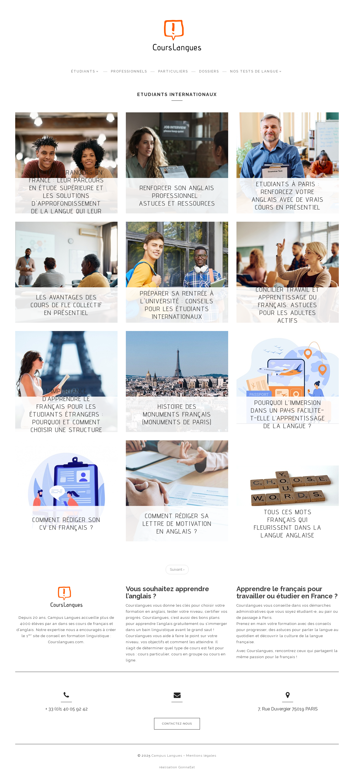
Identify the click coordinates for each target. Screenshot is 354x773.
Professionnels (129, 71)
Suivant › (177, 569)
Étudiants (85, 71)
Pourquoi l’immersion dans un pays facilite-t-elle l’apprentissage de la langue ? (287, 414)
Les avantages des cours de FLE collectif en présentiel (66, 305)
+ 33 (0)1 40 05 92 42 (66, 709)
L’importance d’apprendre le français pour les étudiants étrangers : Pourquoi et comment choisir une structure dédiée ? (66, 414)
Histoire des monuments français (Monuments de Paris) (177, 414)
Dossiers (209, 71)
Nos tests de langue (256, 71)
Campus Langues (167, 756)
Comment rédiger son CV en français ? (66, 523)
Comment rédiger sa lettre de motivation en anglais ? (177, 523)
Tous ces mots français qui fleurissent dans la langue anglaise (287, 523)
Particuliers (173, 71)
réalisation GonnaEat (177, 767)
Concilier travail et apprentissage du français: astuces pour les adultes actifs (288, 305)
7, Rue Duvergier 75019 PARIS (288, 709)
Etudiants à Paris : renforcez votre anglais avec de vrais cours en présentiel (288, 195)
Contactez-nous (177, 723)
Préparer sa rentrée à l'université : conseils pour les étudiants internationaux (177, 304)
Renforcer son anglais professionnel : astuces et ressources (177, 195)
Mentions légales (201, 756)
